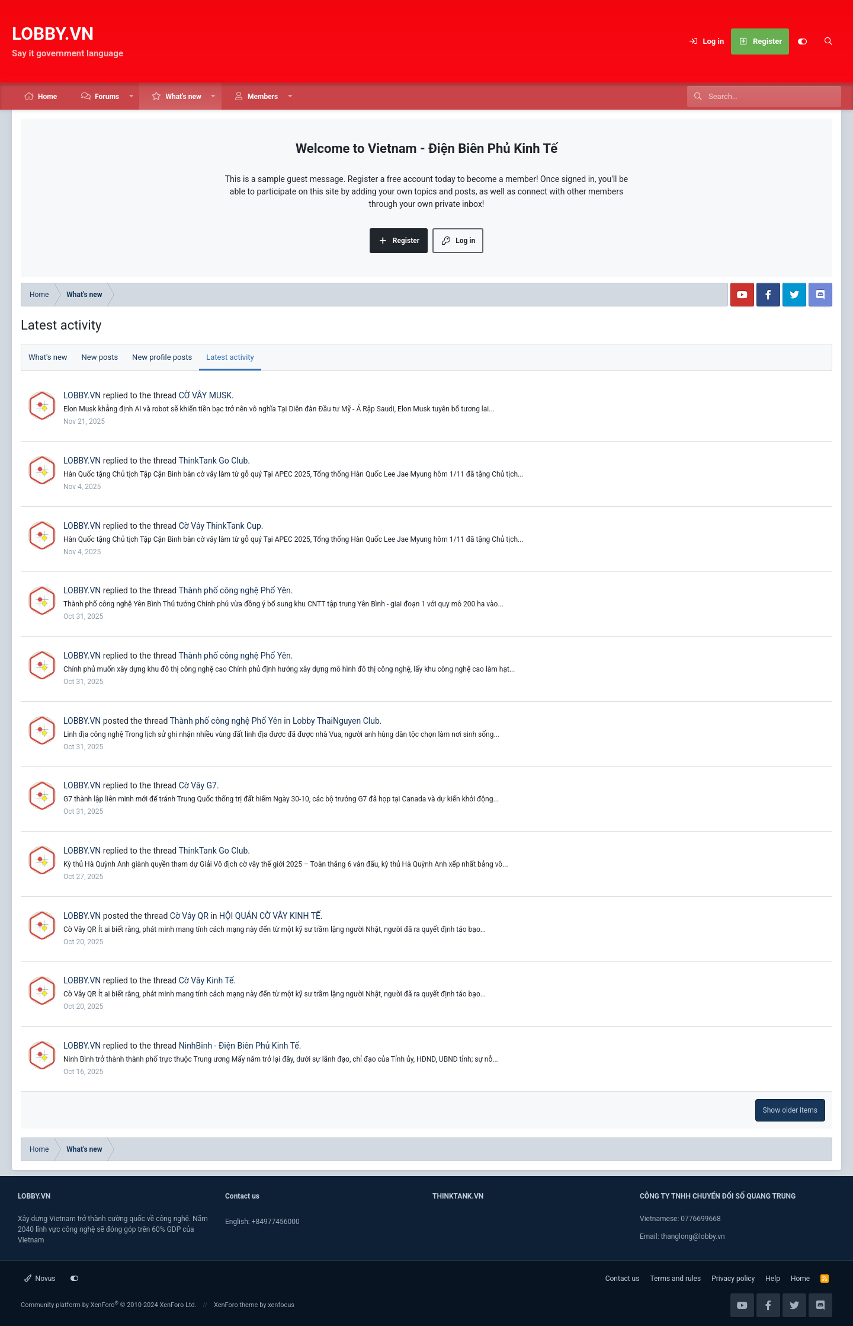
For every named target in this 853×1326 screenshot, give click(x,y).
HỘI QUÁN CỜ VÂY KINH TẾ (269, 916)
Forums (107, 96)
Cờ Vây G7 (198, 785)
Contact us (622, 1278)
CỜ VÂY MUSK (205, 395)
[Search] (828, 41)
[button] (131, 96)
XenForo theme (236, 1305)
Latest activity (230, 357)
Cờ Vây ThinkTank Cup (220, 526)
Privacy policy (733, 1278)
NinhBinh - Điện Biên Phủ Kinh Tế (239, 1045)
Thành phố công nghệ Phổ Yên (234, 590)
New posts (100, 357)
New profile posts (162, 357)
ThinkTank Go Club (213, 460)
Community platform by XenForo (109, 1305)
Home (47, 96)
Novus (40, 1278)
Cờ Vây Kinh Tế (206, 980)
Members (263, 96)
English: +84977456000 (262, 1222)
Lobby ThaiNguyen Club (336, 721)
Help (772, 1278)
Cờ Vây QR (189, 916)
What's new (183, 96)
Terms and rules (675, 1278)
